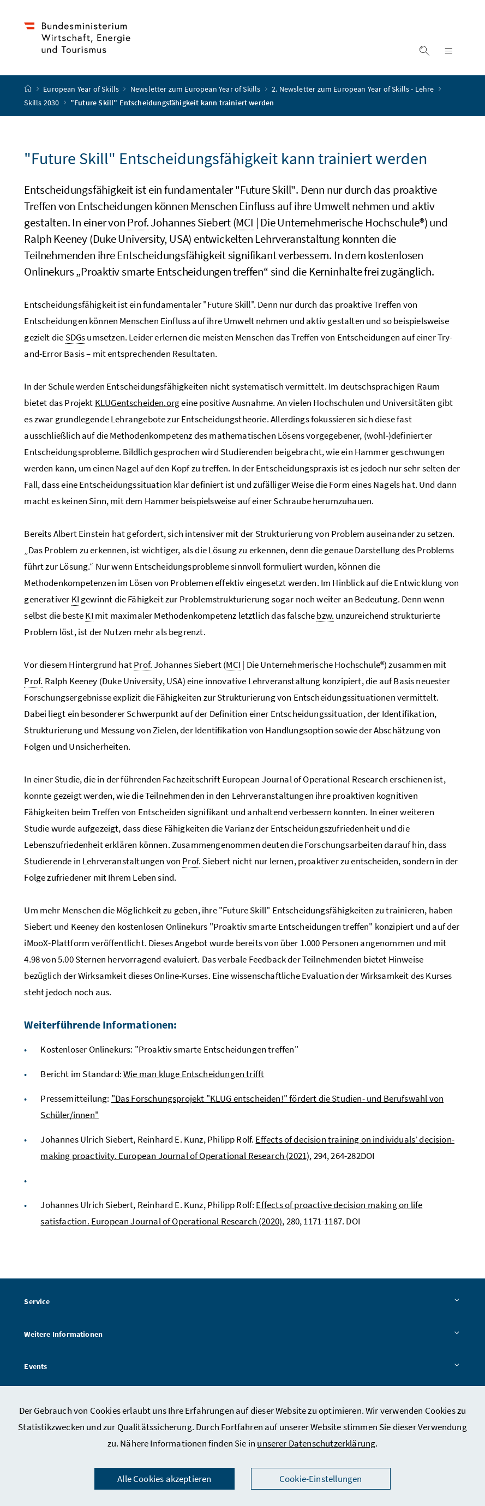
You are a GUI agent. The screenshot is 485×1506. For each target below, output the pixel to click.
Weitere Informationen (242, 1334)
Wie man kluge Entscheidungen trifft (193, 1074)
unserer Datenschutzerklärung (316, 1443)
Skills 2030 (42, 102)
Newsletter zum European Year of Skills (196, 89)
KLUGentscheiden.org (137, 403)
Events (242, 1366)
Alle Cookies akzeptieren (164, 1479)
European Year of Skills (82, 89)
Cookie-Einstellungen (320, 1479)
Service (242, 1301)
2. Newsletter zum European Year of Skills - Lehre (354, 89)
